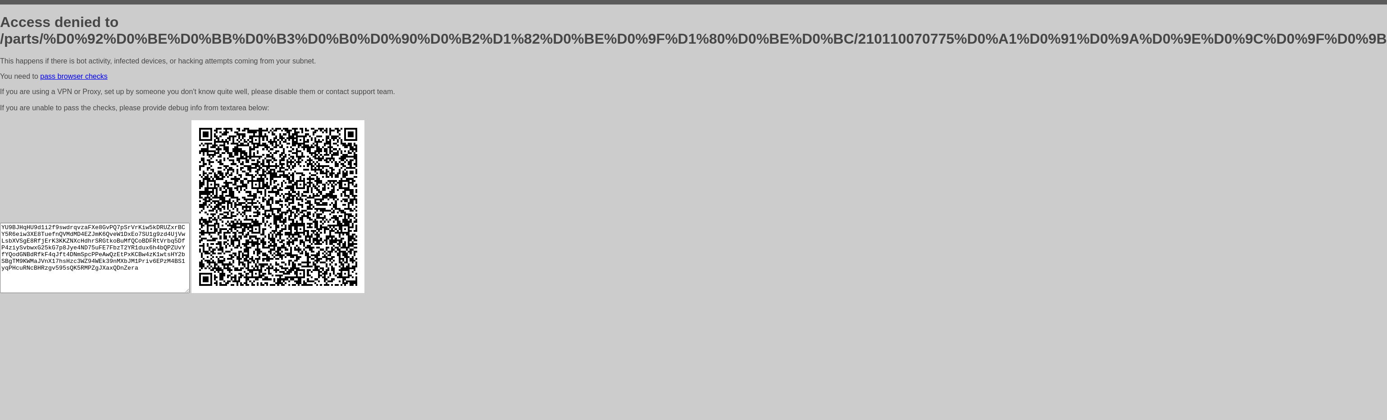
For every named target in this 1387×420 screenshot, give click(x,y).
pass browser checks (73, 76)
